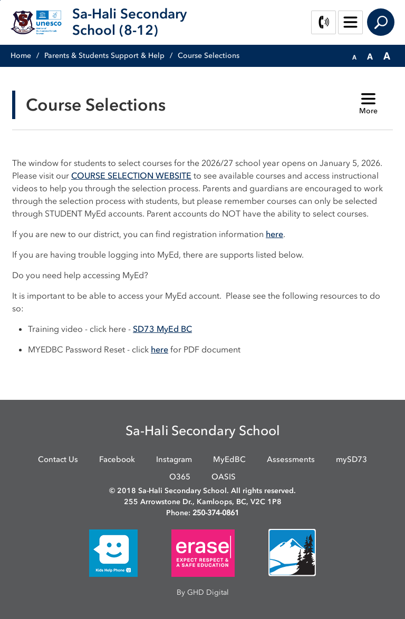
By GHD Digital (203, 592)
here (274, 234)
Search (380, 22)
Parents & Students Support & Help (104, 55)
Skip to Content (0, 0)
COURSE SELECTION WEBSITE (131, 175)
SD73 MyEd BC (162, 328)
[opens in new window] (113, 552)
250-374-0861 (215, 512)
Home (21, 55)
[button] (354, 56)
